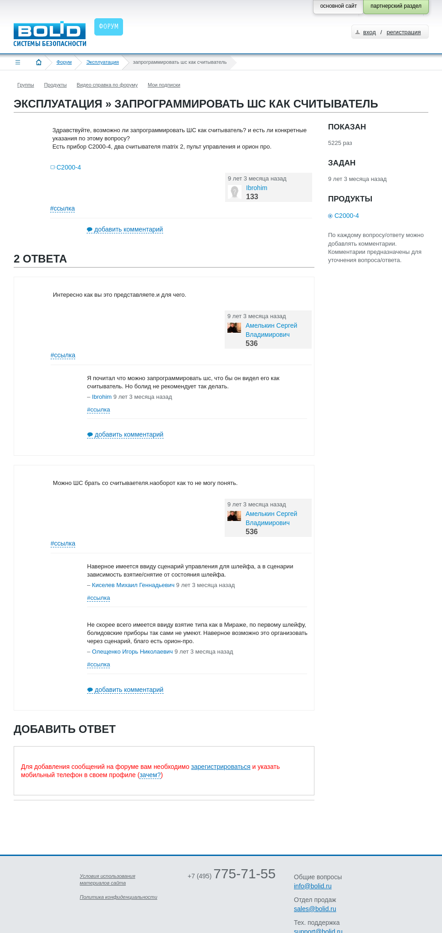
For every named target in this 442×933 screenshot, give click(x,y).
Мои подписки (164, 85)
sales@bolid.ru (315, 908)
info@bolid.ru (313, 886)
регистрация (403, 32)
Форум (64, 62)
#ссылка (62, 208)
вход (369, 32)
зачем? (149, 774)
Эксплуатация (102, 62)
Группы (25, 85)
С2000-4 (69, 167)
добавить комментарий (128, 229)
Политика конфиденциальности (118, 897)
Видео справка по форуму (107, 85)
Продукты (55, 85)
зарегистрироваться (220, 766)
